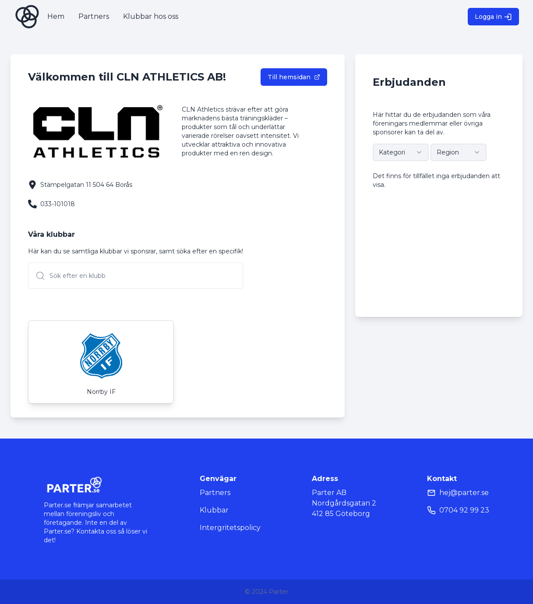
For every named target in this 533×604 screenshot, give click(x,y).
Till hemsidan (294, 77)
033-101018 (57, 204)
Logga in (493, 17)
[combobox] (401, 152)
